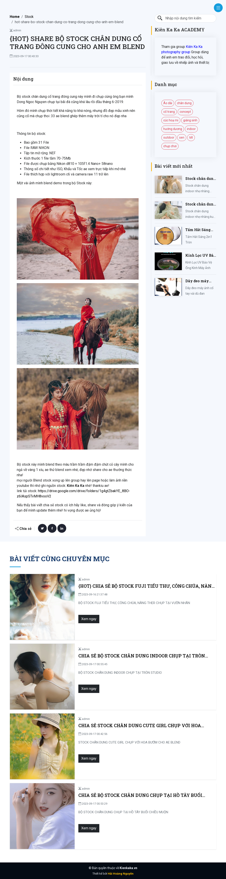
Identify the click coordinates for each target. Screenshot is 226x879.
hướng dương (172, 129)
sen (181, 137)
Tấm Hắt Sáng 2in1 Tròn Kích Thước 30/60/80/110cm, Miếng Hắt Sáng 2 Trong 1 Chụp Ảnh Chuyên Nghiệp (199, 229)
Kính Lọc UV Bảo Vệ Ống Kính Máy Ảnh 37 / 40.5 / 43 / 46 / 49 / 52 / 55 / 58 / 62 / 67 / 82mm (200, 255)
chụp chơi (170, 146)
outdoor (168, 137)
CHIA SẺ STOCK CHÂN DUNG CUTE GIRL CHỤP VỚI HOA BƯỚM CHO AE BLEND (143, 725)
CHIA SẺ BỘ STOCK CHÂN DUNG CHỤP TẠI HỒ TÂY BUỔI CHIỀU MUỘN (144, 795)
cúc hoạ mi (170, 120)
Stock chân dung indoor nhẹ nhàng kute (200, 204)
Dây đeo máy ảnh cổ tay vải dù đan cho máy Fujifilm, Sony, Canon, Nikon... (200, 281)
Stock (29, 17)
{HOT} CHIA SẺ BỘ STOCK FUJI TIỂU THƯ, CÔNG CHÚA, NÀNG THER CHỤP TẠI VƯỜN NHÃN (142, 586)
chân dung (184, 103)
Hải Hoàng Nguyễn (121, 873)
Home (15, 17)
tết (191, 137)
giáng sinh (190, 120)
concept (185, 111)
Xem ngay (84, 619)
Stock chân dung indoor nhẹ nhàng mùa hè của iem (200, 178)
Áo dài (167, 103)
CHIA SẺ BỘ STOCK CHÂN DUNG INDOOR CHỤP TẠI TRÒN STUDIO (137, 656)
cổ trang (169, 111)
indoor (191, 129)
